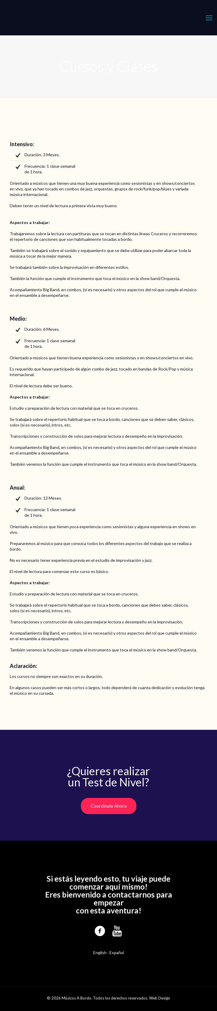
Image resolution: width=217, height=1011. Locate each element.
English (100, 952)
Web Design (159, 998)
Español (117, 952)
